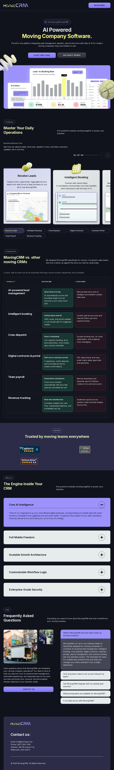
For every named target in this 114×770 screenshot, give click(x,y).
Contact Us (28, 689)
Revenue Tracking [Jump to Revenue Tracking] (34, 236)
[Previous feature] (102, 155)
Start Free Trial (42, 55)
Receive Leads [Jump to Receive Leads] (11, 231)
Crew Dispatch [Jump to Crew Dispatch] (54, 231)
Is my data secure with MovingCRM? (78, 701)
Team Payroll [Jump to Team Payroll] (10, 236)
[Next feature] (108, 155)
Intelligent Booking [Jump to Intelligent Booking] (34, 231)
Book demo (99, 5)
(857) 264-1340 (24, 744)
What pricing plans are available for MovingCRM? (84, 693)
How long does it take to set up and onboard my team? (83, 675)
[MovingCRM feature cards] (57, 192)
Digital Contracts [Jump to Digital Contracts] (76, 231)
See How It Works (71, 55)
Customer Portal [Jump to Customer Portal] (98, 231)
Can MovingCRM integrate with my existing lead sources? (83, 685)
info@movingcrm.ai (24, 742)
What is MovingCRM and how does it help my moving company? (82, 634)
